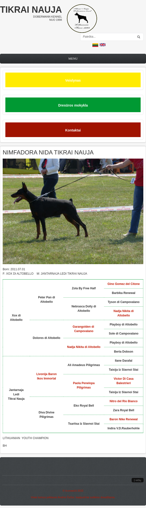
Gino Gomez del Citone (123, 284)
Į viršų (137, 480)
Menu (73, 58)
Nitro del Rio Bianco (124, 401)
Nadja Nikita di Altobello (83, 347)
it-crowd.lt (71, 490)
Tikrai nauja (31, 10)
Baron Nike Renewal (123, 419)
